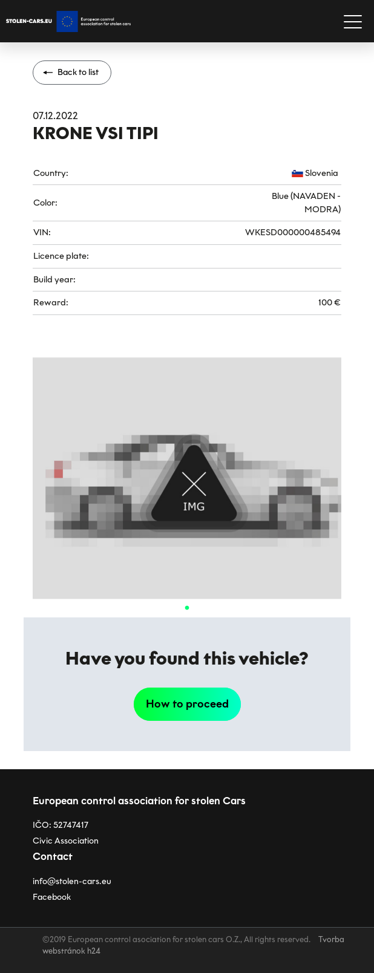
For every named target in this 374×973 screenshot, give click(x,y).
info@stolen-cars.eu (72, 881)
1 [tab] (187, 608)
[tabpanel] (187, 478)
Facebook (52, 897)
